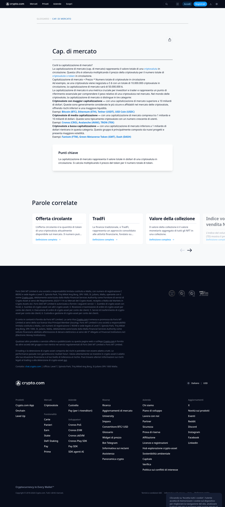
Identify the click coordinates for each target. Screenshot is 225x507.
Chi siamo (148, 405)
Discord (192, 426)
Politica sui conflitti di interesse (160, 469)
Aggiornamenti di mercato (117, 410)
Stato (190, 493)
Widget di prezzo (112, 437)
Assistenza (108, 453)
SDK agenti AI (76, 451)
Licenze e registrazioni (155, 442)
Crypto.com (27, 297)
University (108, 416)
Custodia (73, 405)
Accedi (187, 4)
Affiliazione (149, 437)
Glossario (107, 432)
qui (65, 360)
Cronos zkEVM (76, 435)
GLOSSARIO (43, 19)
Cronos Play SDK (77, 440)
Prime (47, 451)
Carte (47, 419)
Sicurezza (148, 426)
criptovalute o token (63, 76)
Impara (106, 421)
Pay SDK (73, 446)
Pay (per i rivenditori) (80, 410)
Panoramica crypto (113, 458)
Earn (46, 430)
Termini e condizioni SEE (152, 493)
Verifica (147, 464)
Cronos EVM (75, 430)
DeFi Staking (51, 440)
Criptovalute (51, 405)
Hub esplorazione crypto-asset (160, 448)
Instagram (194, 432)
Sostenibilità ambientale (156, 453)
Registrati (200, 4)
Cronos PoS (74, 424)
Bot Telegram (110, 442)
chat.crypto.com (33, 366)
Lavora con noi (151, 416)
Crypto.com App (25, 405)
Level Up (20, 416)
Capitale (147, 458)
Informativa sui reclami (115, 448)
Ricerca (106, 405)
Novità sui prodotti (198, 410)
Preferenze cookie (201, 493)
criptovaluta (150, 68)
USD (205, 383)
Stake (47, 435)
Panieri (48, 424)
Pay (46, 446)
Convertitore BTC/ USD (115, 426)
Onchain (20, 410)
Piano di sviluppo (152, 410)
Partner (147, 421)
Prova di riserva (151, 432)
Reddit (192, 421)
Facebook (193, 437)
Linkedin (193, 442)
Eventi (191, 416)
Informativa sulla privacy (174, 493)
